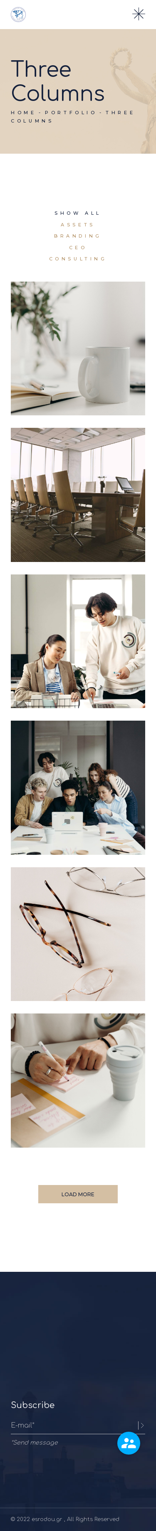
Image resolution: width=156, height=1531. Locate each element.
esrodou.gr (48, 1519)
